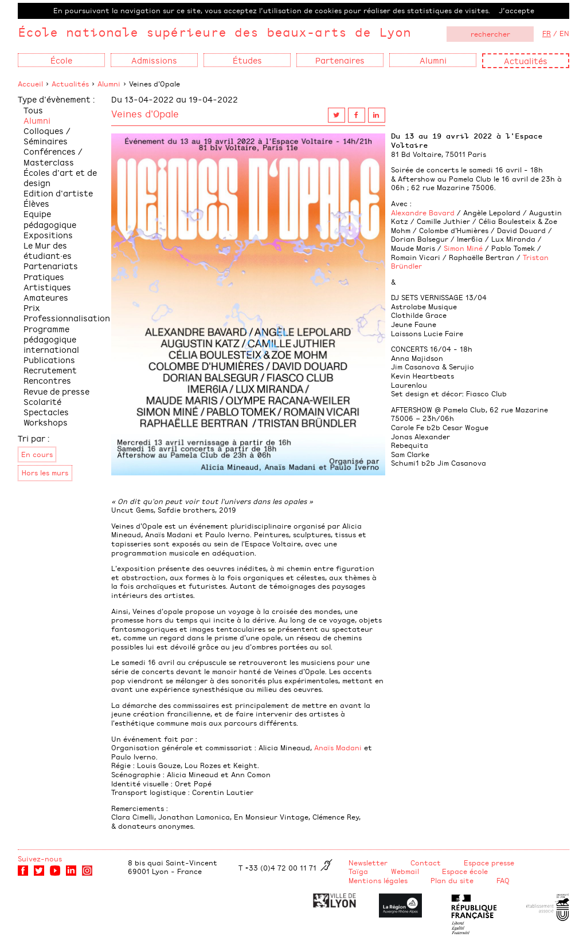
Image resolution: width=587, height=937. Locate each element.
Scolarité (42, 401)
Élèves (36, 203)
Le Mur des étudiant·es (48, 250)
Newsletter (368, 862)
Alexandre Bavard (423, 212)
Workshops (46, 422)
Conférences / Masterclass (53, 156)
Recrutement (50, 370)
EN (564, 33)
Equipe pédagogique (50, 218)
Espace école (465, 871)
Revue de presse (56, 391)
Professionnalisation (67, 318)
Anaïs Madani (338, 747)
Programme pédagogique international (51, 338)
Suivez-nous (40, 858)
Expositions (48, 235)
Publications (49, 359)
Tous (33, 110)
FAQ (503, 880)
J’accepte (516, 10)
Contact (425, 862)
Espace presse (489, 862)
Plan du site (452, 880)
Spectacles (46, 411)
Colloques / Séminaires (47, 135)
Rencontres (47, 380)
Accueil (30, 83)
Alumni (108, 83)
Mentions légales (378, 880)
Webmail (405, 871)
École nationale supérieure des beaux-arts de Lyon (214, 32)
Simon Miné (463, 248)
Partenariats (51, 265)
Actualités (525, 60)
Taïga (358, 871)
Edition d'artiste (58, 193)
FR (546, 33)
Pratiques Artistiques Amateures (47, 286)
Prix (32, 307)
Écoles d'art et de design (60, 177)
